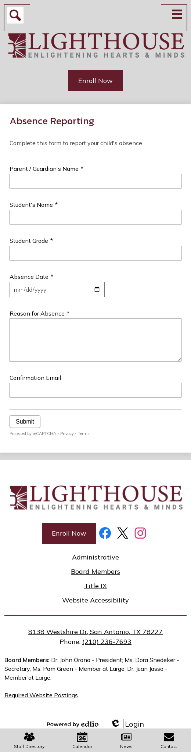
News (126, 740)
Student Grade (31, 240)
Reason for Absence (39, 313)
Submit (25, 421)
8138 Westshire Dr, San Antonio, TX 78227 (95, 631)
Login (127, 723)
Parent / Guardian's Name (46, 168)
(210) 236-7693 (106, 641)
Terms (84, 433)
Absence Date (31, 276)
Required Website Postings (41, 695)
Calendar (82, 740)
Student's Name (34, 204)
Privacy (67, 433)
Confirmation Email (35, 377)
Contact (169, 740)
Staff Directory (29, 740)
